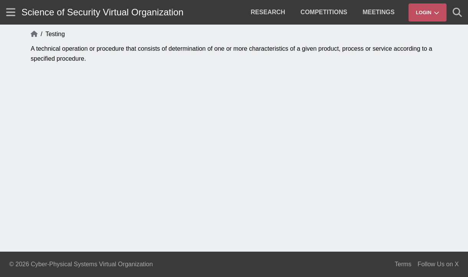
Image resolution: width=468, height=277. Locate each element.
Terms (403, 264)
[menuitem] (268, 12)
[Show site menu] (10, 12)
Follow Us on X (438, 264)
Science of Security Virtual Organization (102, 12)
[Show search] (457, 12)
